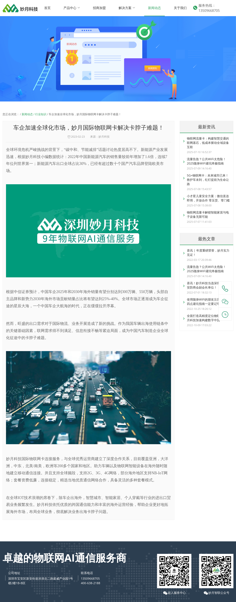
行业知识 (40, 114)
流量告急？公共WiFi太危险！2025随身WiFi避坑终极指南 (206, 161)
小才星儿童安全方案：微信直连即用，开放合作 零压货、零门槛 (208, 198)
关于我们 (180, 8)
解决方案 (127, 8)
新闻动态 (154, 8)
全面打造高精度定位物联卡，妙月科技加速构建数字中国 (208, 318)
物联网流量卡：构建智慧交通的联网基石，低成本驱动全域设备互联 (208, 142)
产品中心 (72, 8)
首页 (47, 8)
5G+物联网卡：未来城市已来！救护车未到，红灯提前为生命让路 (208, 179)
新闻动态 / (28, 114)
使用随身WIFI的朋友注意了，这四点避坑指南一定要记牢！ (208, 301)
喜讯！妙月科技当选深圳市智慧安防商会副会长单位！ (208, 285)
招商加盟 (99, 8)
